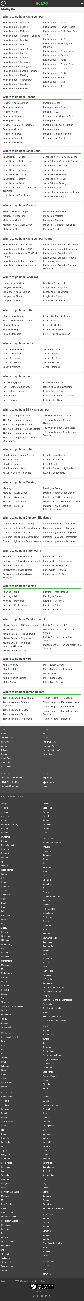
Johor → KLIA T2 (51, 358)
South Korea (6, 1163)
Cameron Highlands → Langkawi (59, 523)
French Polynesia (8, 1217)
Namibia (46, 1146)
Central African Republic (53, 1055)
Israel (3, 1045)
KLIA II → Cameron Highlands (58, 468)
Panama (46, 962)
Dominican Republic (51, 896)
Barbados (47, 855)
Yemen (4, 1087)
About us (5, 733)
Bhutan (4, 1117)
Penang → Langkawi (13, 107)
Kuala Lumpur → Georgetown (17, 79)
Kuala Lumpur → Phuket (55, 73)
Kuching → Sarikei (52, 609)
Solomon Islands (8, 1241)
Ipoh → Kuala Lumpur (13, 391)
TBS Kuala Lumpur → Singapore (59, 427)
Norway (4, 977)
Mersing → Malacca (13, 506)
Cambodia (5, 1159)
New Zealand (7, 1212)
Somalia (46, 1251)
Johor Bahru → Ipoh (53, 187)
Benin (45, 1043)
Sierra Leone (48, 1167)
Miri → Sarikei (50, 673)
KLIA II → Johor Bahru (54, 472)
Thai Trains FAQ (49, 742)
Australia (5, 1101)
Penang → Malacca (12, 129)
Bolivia (45, 859)
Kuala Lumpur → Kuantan (15, 88)
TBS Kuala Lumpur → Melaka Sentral (21, 429)
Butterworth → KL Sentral (56, 574)
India (3, 1146)
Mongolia (5, 1183)
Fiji (2, 1130)
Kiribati (46, 828)
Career (4, 754)
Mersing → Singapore (13, 497)
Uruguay (46, 996)
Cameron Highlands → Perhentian (60, 537)
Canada (46, 1265)
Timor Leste (6, 1262)
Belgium (4, 828)
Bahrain (46, 1218)
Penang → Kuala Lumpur (15, 103)
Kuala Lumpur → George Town (58, 51)
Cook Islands (7, 1121)
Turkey (4, 1019)
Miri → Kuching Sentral (14, 678)
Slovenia (5, 1002)
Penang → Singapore (13, 116)
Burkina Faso (48, 1035)
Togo (45, 1183)
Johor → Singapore (12, 353)
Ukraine (4, 1023)
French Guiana (49, 909)
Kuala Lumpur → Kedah (55, 68)
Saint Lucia (47, 942)
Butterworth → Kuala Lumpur (17, 556)
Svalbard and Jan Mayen (12, 1006)
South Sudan (48, 1175)
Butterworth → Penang (54, 570)
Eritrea (45, 1080)
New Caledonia (8, 1204)
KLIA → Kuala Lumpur (14, 316)
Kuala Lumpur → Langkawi (16, 57)
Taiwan (46, 804)
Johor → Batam (51, 353)
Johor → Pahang (51, 367)
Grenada (46, 905)
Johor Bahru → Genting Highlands (60, 157)
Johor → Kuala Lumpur (14, 349)
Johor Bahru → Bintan (54, 170)
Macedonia (6, 965)
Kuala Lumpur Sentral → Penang (19, 261)
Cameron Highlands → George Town (21, 537)
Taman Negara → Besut (15, 714)
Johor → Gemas (51, 362)
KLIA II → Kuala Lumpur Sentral (18, 455)
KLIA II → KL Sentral (53, 459)
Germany (5, 849)
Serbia (4, 994)
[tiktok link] (34, 1295)
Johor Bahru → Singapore (16, 157)
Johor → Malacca (12, 362)
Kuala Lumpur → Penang (15, 27)
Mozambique (48, 1142)
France (4, 874)
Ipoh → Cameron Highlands (16, 387)
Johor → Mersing (11, 367)
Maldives (5, 1196)
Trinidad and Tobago (52, 991)
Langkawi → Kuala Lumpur (16, 292)
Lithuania (5, 940)
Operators (5, 762)
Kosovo (4, 932)
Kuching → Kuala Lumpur (15, 605)
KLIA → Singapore (12, 334)
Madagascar (48, 1126)
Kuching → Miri (10, 596)
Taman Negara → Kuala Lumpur (19, 698)
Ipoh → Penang (10, 395)
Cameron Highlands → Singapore (60, 532)
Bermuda (47, 1274)
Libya (3, 1070)
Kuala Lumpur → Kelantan (56, 55)
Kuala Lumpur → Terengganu (17, 66)
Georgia (4, 882)
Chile (45, 876)
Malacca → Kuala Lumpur (16, 211)
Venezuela (47, 1004)
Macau (4, 1188)
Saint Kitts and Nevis (52, 1016)
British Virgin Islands (52, 1008)
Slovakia (5, 1010)
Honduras (47, 925)
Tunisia (46, 1255)
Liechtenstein (7, 936)
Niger (45, 1150)
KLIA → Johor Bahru (53, 329)
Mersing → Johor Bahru (15, 501)
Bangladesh (6, 1109)
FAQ (44, 733)
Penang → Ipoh (10, 111)
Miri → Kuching (10, 664)
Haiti (45, 929)
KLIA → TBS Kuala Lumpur (56, 334)
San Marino (6, 1015)
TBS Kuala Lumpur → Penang (17, 420)
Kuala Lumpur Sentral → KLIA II (18, 244)
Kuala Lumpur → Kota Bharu (17, 84)
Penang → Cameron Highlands (18, 125)
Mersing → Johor (11, 488)
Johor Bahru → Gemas (14, 183)
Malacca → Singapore (14, 216)
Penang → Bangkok (12, 138)
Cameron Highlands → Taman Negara (22, 541)
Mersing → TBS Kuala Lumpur (58, 497)
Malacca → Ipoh (51, 229)
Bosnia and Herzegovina (12, 824)
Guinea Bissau (49, 1109)
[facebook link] (37, 1295)
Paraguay (47, 975)
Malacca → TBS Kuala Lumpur (18, 224)
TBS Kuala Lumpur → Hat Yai (17, 433)
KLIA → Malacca (11, 325)
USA (44, 1270)
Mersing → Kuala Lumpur (15, 492)
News (45, 738)
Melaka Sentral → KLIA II (15, 629)
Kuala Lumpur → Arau (54, 77)
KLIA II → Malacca (12, 459)
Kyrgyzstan (6, 1154)
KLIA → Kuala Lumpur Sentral (17, 320)
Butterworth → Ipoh (12, 565)
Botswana (47, 1047)
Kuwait (4, 1062)
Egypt (3, 1041)
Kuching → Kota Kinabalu (56, 592)
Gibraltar (5, 890)
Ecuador (46, 900)
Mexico (46, 954)
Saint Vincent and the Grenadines (57, 1000)
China (3, 1126)
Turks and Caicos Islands (54, 987)
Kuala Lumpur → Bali (53, 86)
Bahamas (47, 867)
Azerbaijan (6, 1105)
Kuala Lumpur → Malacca (16, 31)
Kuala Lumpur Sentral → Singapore (60, 249)
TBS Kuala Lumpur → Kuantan (18, 424)
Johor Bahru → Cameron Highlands (61, 192)
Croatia (4, 903)
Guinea (46, 1101)
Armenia (5, 816)
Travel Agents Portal (10, 782)
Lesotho (46, 1121)
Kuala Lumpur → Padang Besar (58, 64)
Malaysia (5, 1200)
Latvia (4, 948)
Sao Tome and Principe (53, 1208)
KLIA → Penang (11, 329)
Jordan (4, 1058)
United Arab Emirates (10, 1037)
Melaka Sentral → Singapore (17, 638)
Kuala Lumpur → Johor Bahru (17, 49)
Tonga (4, 1270)
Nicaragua (47, 958)
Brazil (45, 863)
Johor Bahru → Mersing (15, 174)
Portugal (5, 986)
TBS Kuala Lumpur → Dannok (58, 415)
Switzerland (6, 837)
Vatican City (6, 1027)
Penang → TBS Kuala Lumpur (58, 125)
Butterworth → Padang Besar (17, 570)
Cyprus (4, 841)
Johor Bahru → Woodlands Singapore (62, 161)
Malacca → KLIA (11, 229)
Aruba (45, 1012)
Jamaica (46, 934)
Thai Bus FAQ (48, 746)
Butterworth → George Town (57, 561)
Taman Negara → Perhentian (17, 718)
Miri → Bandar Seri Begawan (57, 669)
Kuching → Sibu (11, 592)
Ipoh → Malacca (11, 400)
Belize (45, 871)
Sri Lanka (5, 1175)
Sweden (4, 998)
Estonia (4, 857)
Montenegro (6, 961)
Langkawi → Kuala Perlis (55, 292)
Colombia (47, 880)
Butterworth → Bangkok (55, 565)
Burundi (46, 1039)
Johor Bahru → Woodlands (16, 195)
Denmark (5, 853)
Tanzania (47, 1188)
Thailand (5, 1254)
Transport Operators (10, 786)
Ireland (4, 911)
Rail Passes (6, 766)
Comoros (47, 1231)
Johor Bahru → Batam (14, 179)
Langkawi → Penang (13, 287)
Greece (4, 899)
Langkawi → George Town (56, 287)
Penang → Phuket (12, 133)
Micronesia (47, 824)
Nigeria (46, 1154)
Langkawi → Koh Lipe (13, 283)
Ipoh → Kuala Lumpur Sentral (57, 387)
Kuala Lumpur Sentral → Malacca (19, 265)
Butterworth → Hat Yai (54, 556)
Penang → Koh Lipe (12, 142)
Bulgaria (4, 833)
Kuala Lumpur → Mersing (15, 75)
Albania (4, 812)
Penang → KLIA (51, 111)
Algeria (46, 1227)
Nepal (3, 1208)
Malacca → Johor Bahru (55, 211)
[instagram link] (50, 1295)
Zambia (46, 1200)
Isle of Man (6, 915)
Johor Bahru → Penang (14, 165)
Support (4, 746)
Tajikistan (5, 1258)
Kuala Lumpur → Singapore (16, 22)
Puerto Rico (48, 971)
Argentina (47, 851)
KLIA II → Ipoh (50, 464)
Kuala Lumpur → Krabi (54, 81)
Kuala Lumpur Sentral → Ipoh (57, 253)
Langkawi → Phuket (13, 296)
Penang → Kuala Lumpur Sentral (59, 116)
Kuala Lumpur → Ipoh (13, 44)
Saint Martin (48, 946)
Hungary (5, 907)
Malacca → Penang (53, 220)
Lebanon (5, 1066)
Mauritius (47, 1134)
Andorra (4, 808)
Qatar (3, 1078)
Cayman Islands (50, 938)
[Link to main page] (42, 3)
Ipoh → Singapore (12, 382)
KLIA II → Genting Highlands (17, 472)
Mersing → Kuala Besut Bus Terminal (61, 501)
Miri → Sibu (8, 673)
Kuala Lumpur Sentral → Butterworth (61, 244)
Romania (5, 990)
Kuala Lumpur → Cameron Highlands (21, 35)
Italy (3, 924)
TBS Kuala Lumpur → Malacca (18, 415)
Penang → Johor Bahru (54, 107)
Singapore (5, 1246)
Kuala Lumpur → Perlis (54, 59)
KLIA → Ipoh (49, 320)
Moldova (5, 957)
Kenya (45, 1113)
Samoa (46, 820)
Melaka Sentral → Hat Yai (56, 625)
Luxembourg (6, 944)
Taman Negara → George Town (58, 706)
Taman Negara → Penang (15, 710)
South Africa (48, 1196)
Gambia (46, 1097)
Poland (4, 981)
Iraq (3, 1049)
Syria (3, 1250)
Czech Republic (8, 845)
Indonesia (5, 1142)
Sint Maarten (48, 983)
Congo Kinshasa (50, 1051)
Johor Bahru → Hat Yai (54, 179)
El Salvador (47, 979)
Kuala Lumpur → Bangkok (16, 40)
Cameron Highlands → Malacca (59, 528)
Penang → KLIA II (52, 120)
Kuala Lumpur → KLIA (54, 39)
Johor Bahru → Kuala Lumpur (17, 161)
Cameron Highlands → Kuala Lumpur (21, 528)
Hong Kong (6, 1138)
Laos (3, 1171)
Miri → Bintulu (10, 669)
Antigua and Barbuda (52, 843)
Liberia (46, 1117)
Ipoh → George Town (53, 391)
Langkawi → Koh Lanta (54, 283)
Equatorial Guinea (50, 1105)
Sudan (45, 1247)
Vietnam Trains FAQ (51, 750)
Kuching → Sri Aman (53, 600)
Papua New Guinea (9, 1221)
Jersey (4, 928)
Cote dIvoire (48, 1063)
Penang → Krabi (51, 129)
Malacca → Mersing (53, 216)
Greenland (5, 895)
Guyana (46, 921)
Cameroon (47, 1068)
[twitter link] (46, 1295)
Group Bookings (8, 758)
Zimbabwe (47, 1204)
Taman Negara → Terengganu (58, 698)
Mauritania (47, 1239)
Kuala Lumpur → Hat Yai (15, 53)
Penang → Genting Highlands (58, 133)
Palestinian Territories (52, 1243)
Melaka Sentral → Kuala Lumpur (19, 634)
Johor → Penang (11, 358)
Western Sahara (50, 1076)
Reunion (4, 1237)
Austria (4, 820)
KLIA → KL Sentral (52, 325)
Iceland (4, 919)
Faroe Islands (7, 870)
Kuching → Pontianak (13, 600)
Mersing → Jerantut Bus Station (59, 492)
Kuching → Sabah (52, 605)
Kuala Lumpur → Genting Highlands (21, 71)
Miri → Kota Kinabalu (53, 678)
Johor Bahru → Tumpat (54, 196)
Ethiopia (46, 1084)
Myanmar (5, 1179)
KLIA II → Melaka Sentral (15, 468)
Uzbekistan (47, 808)
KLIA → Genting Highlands (56, 316)
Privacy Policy (7, 742)
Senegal (46, 1171)
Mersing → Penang (52, 488)
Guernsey (5, 886)
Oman (3, 1074)
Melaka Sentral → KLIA (14, 650)
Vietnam (46, 812)
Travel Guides (49, 754)
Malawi (46, 1138)
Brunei (4, 1113)
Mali (44, 1130)
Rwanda (46, 1159)
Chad (45, 1179)
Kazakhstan (6, 1167)
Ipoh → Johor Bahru (53, 400)
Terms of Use (7, 738)
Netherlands (6, 973)
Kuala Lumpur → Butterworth (17, 62)
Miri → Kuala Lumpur (53, 664)
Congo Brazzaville (50, 1059)
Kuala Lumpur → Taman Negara (59, 27)
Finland (4, 866)
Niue (45, 833)
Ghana (45, 1092)
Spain (3, 861)
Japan (4, 1150)
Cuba (45, 888)
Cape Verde (48, 1072)
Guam (3, 1134)
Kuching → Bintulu (52, 596)
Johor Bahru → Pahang (54, 183)
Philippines (6, 1225)
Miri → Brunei (9, 682)
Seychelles (47, 1163)
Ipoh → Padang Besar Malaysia (58, 395)
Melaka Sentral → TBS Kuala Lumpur (21, 625)
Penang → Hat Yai (12, 120)
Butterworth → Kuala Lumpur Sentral (21, 561)
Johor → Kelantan (52, 349)
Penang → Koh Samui (54, 138)
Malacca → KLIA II (12, 220)
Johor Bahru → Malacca (15, 170)
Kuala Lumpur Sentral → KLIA (17, 249)
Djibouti (46, 1222)
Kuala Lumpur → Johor (54, 22)
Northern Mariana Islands (12, 1192)
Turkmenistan (7, 1266)
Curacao (46, 892)
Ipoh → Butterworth (53, 382)
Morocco (46, 1235)
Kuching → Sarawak (13, 609)
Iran (3, 1053)
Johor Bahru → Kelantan (55, 165)
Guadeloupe (48, 913)
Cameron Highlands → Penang (18, 523)
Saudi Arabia (6, 1082)
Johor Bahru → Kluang (54, 174)
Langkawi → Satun (52, 296)
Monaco (4, 952)
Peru (45, 967)
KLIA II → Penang (11, 464)
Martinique (47, 950)
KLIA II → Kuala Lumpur (55, 455)
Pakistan (5, 1229)
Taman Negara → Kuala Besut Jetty (61, 702)
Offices (4, 750)
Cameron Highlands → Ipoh (16, 532)
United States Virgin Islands (55, 1020)
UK (2, 878)
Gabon (45, 1088)
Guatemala (47, 917)
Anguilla (46, 847)
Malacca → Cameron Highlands (59, 224)
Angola (46, 1030)
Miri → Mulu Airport (53, 682)
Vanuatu (46, 816)
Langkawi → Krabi (12, 300)
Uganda (46, 1192)
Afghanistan (6, 1097)
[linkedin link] (42, 1295)
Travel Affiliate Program (11, 778)
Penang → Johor (51, 103)
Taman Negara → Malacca (56, 718)
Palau (3, 1233)
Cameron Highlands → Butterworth (60, 541)
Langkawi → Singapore (54, 300)
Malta (3, 969)
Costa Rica (47, 884)
